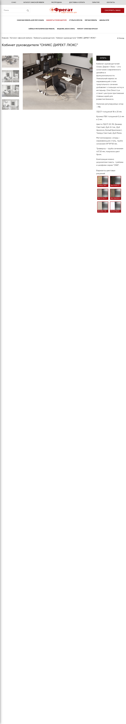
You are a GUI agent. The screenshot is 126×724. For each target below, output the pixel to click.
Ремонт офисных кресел (87, 29)
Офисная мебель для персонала (30, 20)
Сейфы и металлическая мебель (41, 29)
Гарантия (95, 2)
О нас (13, 2)
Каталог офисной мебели (34, 2)
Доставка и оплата (77, 2)
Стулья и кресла (75, 20)
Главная (5, 38)
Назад (120, 38)
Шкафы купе (104, 20)
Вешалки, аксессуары (66, 29)
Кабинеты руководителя (56, 20)
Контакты (111, 2)
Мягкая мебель (91, 20)
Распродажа (56, 2)
